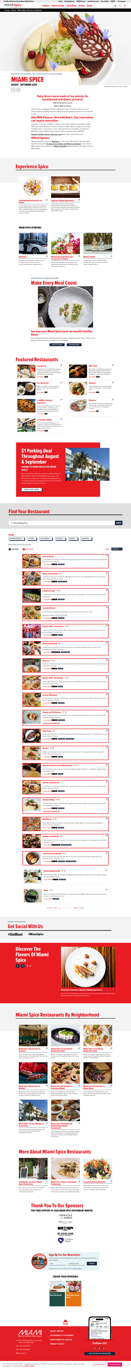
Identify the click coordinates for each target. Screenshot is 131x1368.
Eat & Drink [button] (71, 5)
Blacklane (55, 141)
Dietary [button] (72, 538)
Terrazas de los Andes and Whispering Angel (63, 143)
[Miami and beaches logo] (30, 1333)
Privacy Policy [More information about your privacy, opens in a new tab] (29, 1366)
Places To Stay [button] (58, 5)
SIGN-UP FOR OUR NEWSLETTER (100, 1354)
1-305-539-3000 (24, 1346)
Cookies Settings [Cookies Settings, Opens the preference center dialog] (99, 1364)
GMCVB (113, 1)
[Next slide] (23, 966)
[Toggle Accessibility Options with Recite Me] (124, 6)
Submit (92, 1264)
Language (122, 1)
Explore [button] (46, 5)
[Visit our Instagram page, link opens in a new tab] (94, 1348)
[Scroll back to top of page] (65, 1322)
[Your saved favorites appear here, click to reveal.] (120, 6)
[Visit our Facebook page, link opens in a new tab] (99, 1348)
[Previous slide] (18, 966)
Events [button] (82, 5)
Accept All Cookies (115, 1364)
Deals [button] (89, 5)
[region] (65, 1364)
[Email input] (57, 1263)
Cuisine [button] (31, 538)
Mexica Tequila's (60, 146)
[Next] (75, 908)
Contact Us (22, 1353)
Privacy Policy (77, 1268)
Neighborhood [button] (16, 538)
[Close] (128, 1364)
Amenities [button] (85, 538)
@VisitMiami (15, 934)
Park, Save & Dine (31, 489)
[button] (115, 6)
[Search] (62, 523)
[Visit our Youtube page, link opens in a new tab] (104, 1348)
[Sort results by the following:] (116, 549)
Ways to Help (57, 345)
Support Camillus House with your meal (46, 134)
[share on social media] (18, 90)
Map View (28, 549)
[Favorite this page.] (13, 90)
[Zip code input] (76, 1263)
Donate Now (74, 345)
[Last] (81, 908)
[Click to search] (12, 523)
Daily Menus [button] (45, 538)
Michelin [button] (59, 538)
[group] (57, 1293)
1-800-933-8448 (24, 1350)
